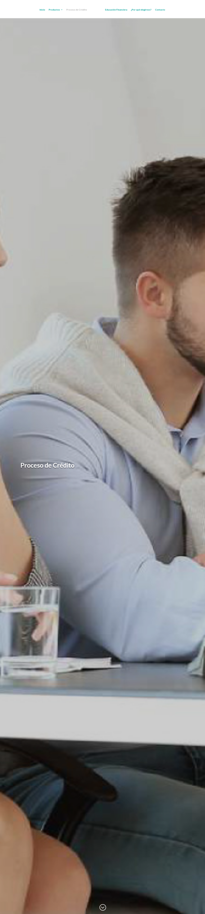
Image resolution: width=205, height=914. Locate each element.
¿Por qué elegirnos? (141, 10)
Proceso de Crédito (76, 10)
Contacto (160, 10)
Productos (54, 10)
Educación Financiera (116, 10)
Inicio (42, 10)
